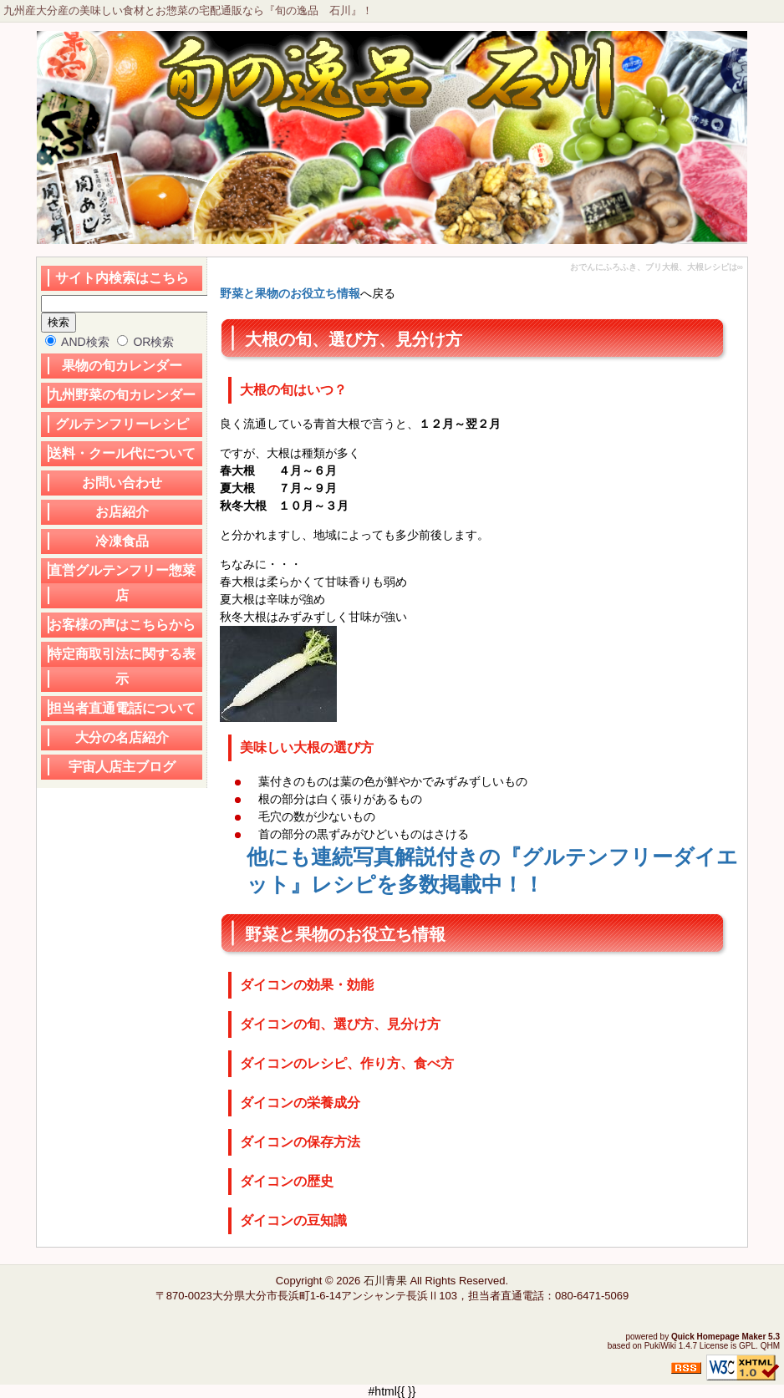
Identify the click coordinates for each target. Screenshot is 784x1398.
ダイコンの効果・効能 (307, 985)
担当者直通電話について (122, 708)
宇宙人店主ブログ (122, 767)
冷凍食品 (122, 541)
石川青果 (385, 1280)
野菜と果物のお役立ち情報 (290, 293)
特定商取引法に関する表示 (122, 666)
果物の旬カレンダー (122, 365)
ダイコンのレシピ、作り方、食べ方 (347, 1063)
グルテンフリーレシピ (122, 424)
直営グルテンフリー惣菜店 (122, 582)
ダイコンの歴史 (286, 1181)
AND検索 (77, 341)
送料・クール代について (122, 453)
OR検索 (146, 341)
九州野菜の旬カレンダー (122, 395)
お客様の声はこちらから (122, 625)
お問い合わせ (122, 482)
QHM (770, 1345)
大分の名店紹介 (122, 737)
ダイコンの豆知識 (293, 1220)
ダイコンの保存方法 (300, 1142)
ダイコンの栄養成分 (300, 1103)
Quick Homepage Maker (718, 1336)
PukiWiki (660, 1345)
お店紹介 (122, 512)
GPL (747, 1345)
